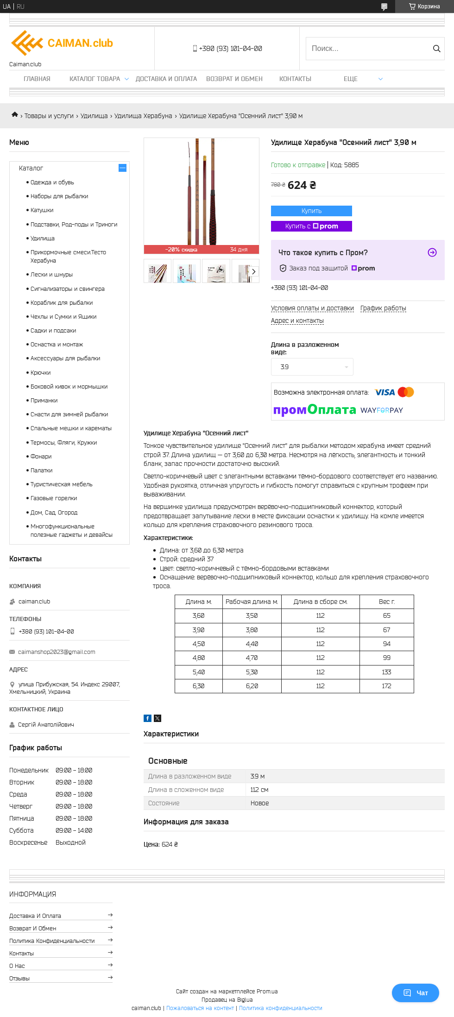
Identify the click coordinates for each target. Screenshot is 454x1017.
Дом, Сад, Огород (54, 512)
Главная (37, 78)
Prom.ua (267, 991)
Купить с (311, 226)
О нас (17, 965)
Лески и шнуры (52, 274)
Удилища (94, 115)
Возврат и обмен (234, 78)
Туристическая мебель (62, 484)
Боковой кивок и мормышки (69, 386)
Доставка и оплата (166, 78)
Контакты (295, 78)
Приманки (44, 400)
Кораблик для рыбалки (62, 302)
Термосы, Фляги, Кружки (64, 442)
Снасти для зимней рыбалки (69, 414)
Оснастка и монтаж (57, 344)
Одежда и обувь (52, 182)
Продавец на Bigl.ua (227, 1000)
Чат (415, 993)
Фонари (41, 456)
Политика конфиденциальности (52, 940)
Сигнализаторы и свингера (68, 288)
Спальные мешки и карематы (71, 428)
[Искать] (437, 48)
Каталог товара (94, 78)
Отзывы (19, 978)
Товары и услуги (49, 115)
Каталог (31, 168)
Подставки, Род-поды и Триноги (74, 224)
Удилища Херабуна (143, 115)
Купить (312, 210)
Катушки (42, 210)
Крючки (40, 372)
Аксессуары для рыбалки (65, 358)
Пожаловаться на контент (200, 1008)
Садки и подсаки (53, 330)
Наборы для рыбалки (59, 196)
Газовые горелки (54, 498)
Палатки (41, 470)
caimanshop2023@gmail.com (56, 651)
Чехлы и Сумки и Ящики (63, 316)
